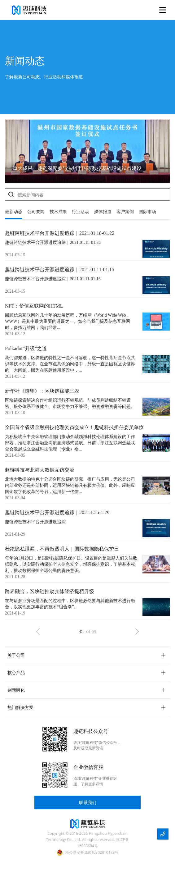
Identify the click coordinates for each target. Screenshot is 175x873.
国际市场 (147, 211)
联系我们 (87, 802)
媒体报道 (103, 211)
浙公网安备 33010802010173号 (91, 852)
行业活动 (80, 211)
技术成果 (58, 211)
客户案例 (125, 211)
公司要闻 (36, 211)
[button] (87, 655)
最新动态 (13, 211)
